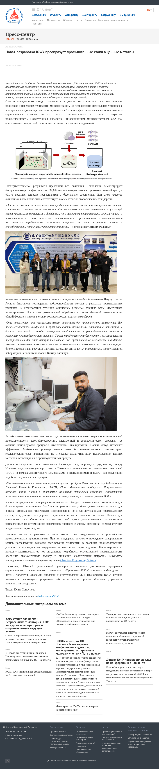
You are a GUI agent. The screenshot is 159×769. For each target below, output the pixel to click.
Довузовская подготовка (61, 735)
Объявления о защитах (138, 738)
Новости (9, 39)
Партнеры (37, 23)
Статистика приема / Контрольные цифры (59, 742)
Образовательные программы (84, 733)
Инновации (90, 20)
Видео (29, 39)
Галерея (20, 39)
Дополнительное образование (83, 751)
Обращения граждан (45, 39)
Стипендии (81, 746)
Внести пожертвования (60, 761)
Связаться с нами (66, 39)
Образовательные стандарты (84, 738)
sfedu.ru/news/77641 (49, 596)
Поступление (53, 20)
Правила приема (58, 732)
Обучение (68, 20)
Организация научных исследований (112, 733)
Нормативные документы (139, 741)
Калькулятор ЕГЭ (58, 747)
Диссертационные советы (140, 734)
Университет (38, 20)
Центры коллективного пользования (112, 738)
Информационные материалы (136, 745)
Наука (79, 20)
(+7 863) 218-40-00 (16, 731)
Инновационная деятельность (109, 749)
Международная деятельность (113, 20)
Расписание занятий (85, 743)
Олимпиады (55, 738)
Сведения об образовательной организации (52, 2)
